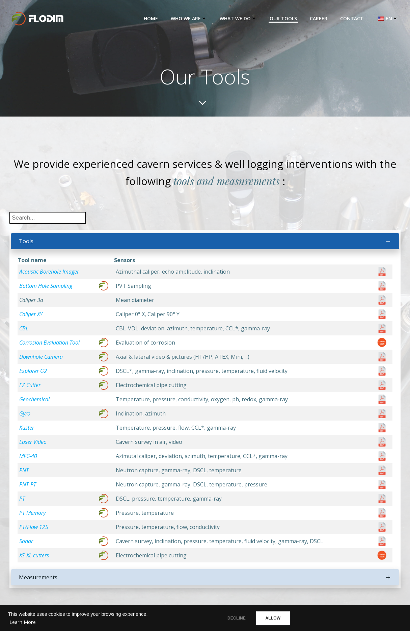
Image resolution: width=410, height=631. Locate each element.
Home (151, 18)
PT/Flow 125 (34, 529)
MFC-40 (29, 458)
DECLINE (236, 618)
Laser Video (33, 444)
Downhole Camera (41, 359)
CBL (24, 330)
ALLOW (277, 618)
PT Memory (33, 515)
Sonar (27, 543)
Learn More (22, 622)
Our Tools (283, 18)
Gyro (25, 416)
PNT (24, 472)
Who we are (189, 18)
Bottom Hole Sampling (46, 288)
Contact (352, 18)
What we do (238, 18)
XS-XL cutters (35, 557)
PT (23, 501)
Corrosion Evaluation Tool (50, 345)
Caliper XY (31, 316)
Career (319, 18)
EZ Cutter (30, 387)
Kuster (27, 430)
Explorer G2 (34, 373)
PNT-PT (28, 486)
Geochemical (35, 401)
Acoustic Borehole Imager (50, 274)
